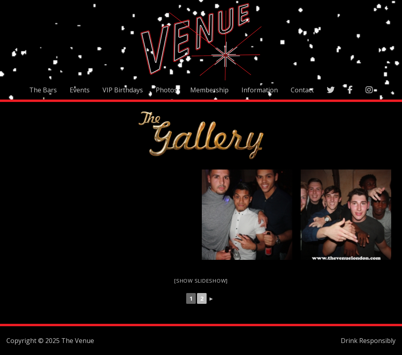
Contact (302, 90)
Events (80, 90)
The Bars (43, 90)
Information (259, 90)
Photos (166, 90)
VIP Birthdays (123, 90)
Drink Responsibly (368, 340)
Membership (209, 90)
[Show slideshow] (201, 280)
